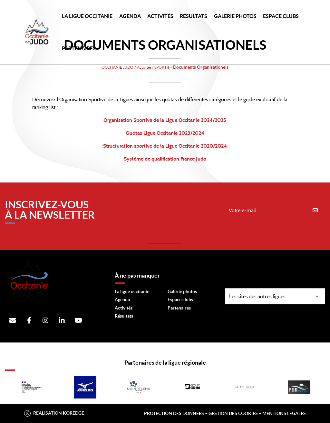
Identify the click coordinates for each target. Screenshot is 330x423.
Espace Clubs (281, 16)
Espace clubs (180, 299)
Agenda (130, 16)
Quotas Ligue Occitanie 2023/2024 (165, 133)
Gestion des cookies (233, 413)
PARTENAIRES (79, 48)
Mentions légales (284, 413)
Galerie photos (235, 16)
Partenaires (179, 307)
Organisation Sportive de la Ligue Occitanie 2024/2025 (164, 120)
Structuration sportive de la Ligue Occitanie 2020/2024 (165, 146)
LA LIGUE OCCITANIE (87, 16)
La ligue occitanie (132, 291)
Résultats (193, 16)
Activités (160, 16)
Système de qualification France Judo (165, 159)
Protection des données (174, 413)
